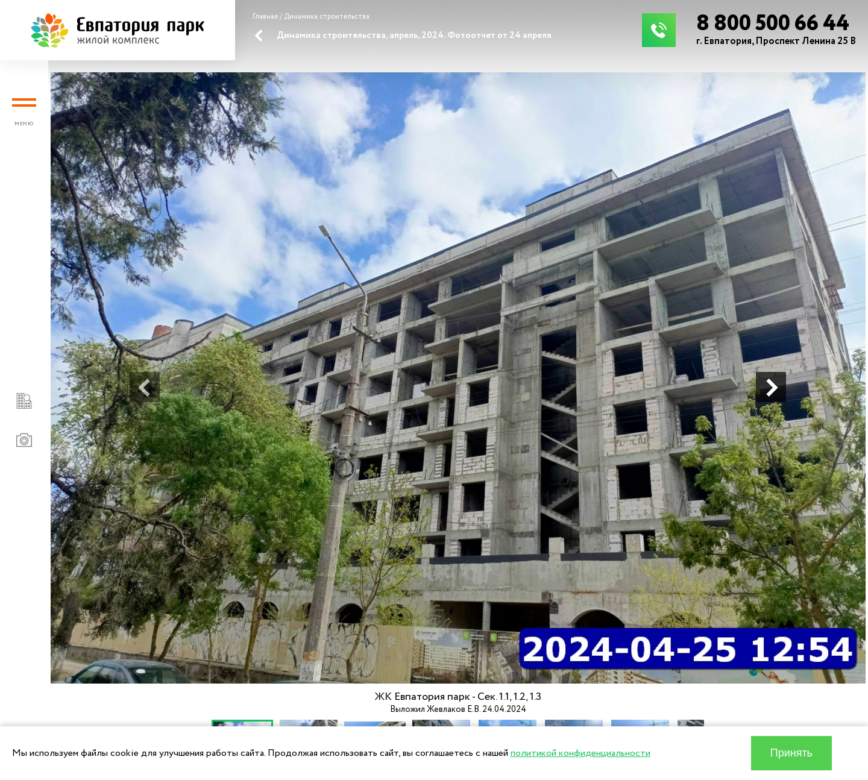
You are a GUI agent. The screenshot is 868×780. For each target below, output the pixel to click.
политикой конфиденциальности (580, 753)
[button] (145, 387)
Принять (791, 753)
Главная (265, 16)
